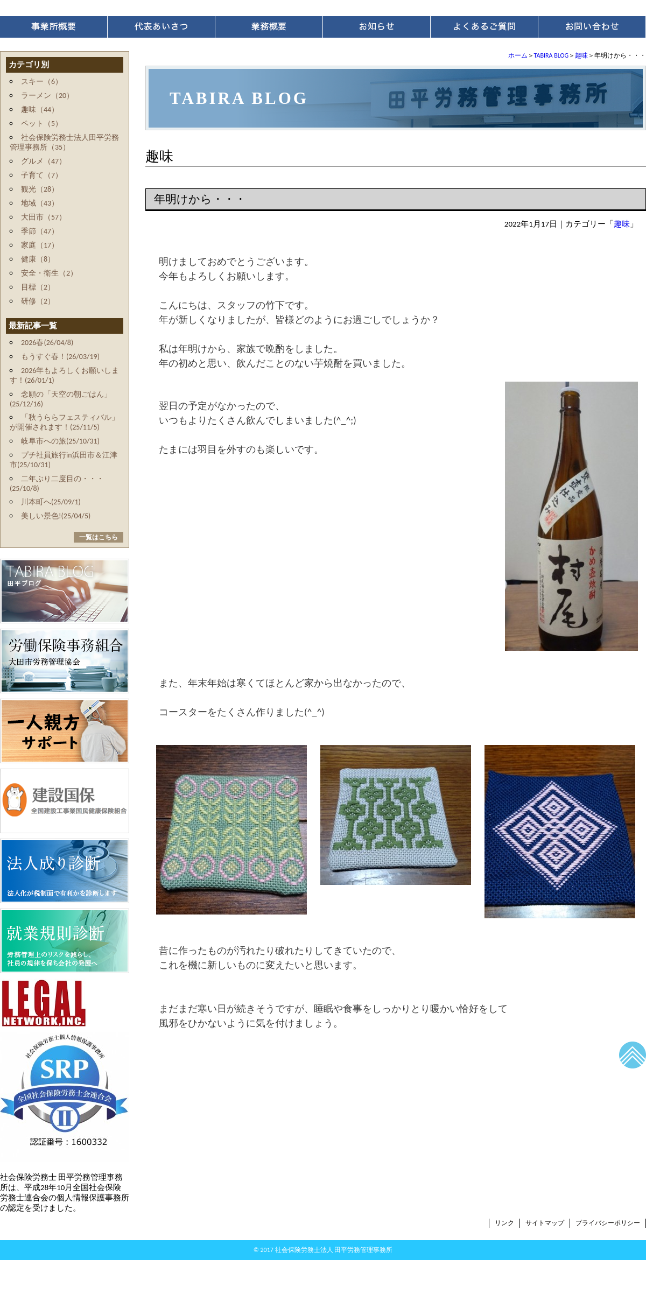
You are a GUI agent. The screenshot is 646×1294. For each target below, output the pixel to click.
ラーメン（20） (47, 95)
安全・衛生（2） (49, 273)
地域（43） (40, 203)
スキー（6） (41, 81)
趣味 (581, 55)
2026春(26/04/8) (47, 342)
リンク (504, 1223)
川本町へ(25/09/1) (51, 502)
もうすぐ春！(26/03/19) (60, 356)
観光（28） (40, 189)
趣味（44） (40, 109)
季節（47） (40, 231)
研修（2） (38, 301)
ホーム (518, 55)
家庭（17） (40, 245)
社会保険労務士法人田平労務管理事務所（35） (64, 142)
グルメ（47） (43, 161)
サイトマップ (544, 1223)
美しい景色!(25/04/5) (55, 516)
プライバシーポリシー (607, 1223)
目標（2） (38, 287)
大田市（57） (43, 217)
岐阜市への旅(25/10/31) (60, 441)
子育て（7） (41, 175)
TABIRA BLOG (551, 55)
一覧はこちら (98, 537)
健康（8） (38, 259)
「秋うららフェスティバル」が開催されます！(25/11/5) (64, 422)
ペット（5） (41, 123)
